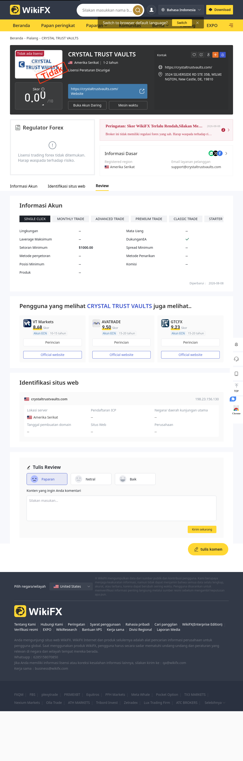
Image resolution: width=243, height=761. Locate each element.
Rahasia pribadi (138, 624)
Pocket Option (167, 694)
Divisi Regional (140, 629)
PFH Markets (115, 694)
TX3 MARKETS (195, 694)
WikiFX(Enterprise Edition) (202, 624)
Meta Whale (140, 694)
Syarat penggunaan (105, 624)
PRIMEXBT (72, 694)
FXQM (18, 694)
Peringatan (76, 624)
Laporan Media (168, 629)
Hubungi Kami (52, 624)
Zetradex (131, 702)
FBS (32, 694)
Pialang (32, 38)
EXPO (47, 629)
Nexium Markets (27, 702)
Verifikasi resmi (26, 629)
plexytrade (50, 694)
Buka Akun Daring (87, 105)
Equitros (92, 694)
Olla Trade (54, 702)
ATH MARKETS (79, 702)
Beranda (16, 38)
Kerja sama (115, 629)
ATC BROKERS (187, 702)
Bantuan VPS (92, 629)
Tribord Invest (107, 702)
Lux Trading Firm (157, 702)
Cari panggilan (165, 624)
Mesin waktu (128, 105)
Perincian (52, 342)
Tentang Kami (25, 624)
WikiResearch (66, 629)
